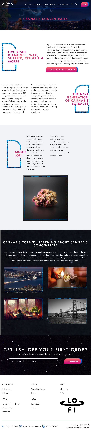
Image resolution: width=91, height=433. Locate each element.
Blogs (33, 393)
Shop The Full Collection (62, 69)
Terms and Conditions (11, 404)
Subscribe (73, 361)
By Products (7, 389)
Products (28, 4)
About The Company (59, 4)
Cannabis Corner (38, 389)
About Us (64, 389)
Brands (38, 4)
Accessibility (7, 411)
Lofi (28, 136)
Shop (85, 4)
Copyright (35, 404)
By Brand (5, 393)
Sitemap (34, 408)
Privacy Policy (8, 408)
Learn (46, 4)
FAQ (62, 393)
